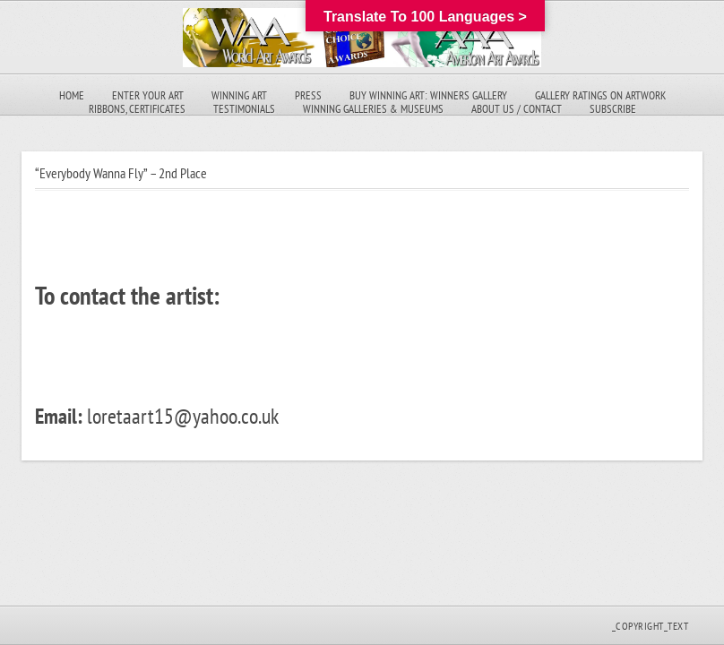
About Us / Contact (516, 108)
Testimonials (244, 108)
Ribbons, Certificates (137, 108)
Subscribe (613, 108)
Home (71, 95)
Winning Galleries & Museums (373, 108)
